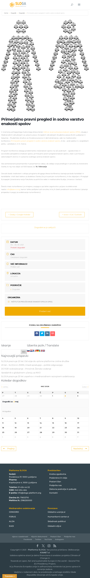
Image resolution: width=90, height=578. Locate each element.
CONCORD (14, 512)
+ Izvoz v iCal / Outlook (71, 214)
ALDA (12, 521)
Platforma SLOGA (37, 550)
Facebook (28, 539)
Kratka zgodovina (57, 474)
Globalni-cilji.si (54, 526)
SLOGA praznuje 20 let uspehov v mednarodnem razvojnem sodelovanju (38, 376)
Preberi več (15, 267)
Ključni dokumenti (39, 536)
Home (6, 13)
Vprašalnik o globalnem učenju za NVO (21, 372)
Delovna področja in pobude (62, 489)
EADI (11, 526)
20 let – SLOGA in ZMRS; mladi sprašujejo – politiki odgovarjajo (32, 365)
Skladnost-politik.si (57, 521)
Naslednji (80, 448)
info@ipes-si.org (13, 189)
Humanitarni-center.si (58, 516)
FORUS (12, 516)
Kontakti (53, 493)
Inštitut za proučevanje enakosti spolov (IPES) (61, 132)
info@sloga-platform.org (29, 493)
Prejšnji (9, 448)
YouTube (48, 539)
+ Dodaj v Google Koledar (20, 214)
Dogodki (13, 13)
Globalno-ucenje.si (56, 512)
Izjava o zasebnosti (20, 536)
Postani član (55, 481)
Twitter (38, 539)
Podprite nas (55, 485)
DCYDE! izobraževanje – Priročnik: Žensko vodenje (26, 368)
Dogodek (22, 13)
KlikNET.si (45, 552)
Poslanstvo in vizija (58, 478)
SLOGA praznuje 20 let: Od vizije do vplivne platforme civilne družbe (35, 361)
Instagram (59, 539)
